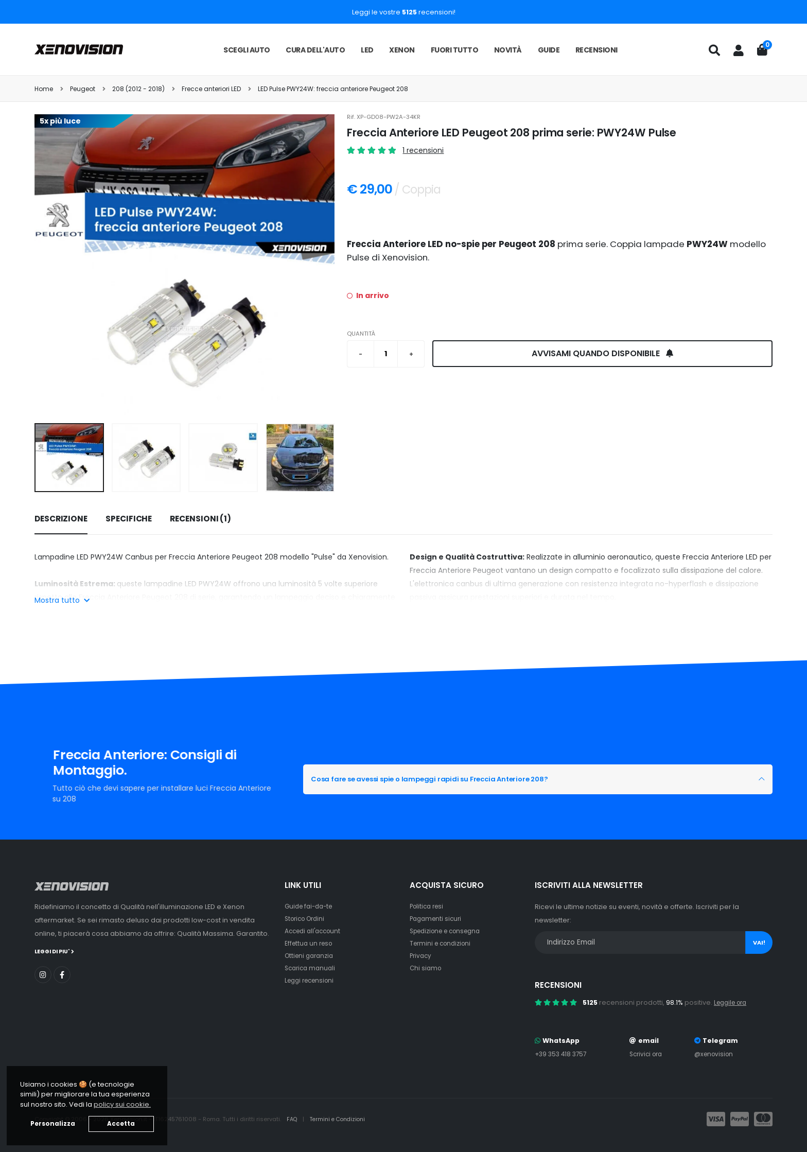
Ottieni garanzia (311, 955)
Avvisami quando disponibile (602, 353)
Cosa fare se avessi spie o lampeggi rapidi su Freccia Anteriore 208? (461, 779)
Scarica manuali (312, 968)
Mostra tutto (62, 600)
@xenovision (715, 1054)
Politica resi (428, 906)
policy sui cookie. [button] (122, 1104)
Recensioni (596, 50)
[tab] (60, 519)
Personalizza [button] (52, 1124)
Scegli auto (246, 50)
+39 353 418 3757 (562, 1054)
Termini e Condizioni (341, 1119)
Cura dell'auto (315, 50)
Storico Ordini (307, 918)
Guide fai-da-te (311, 906)
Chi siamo (426, 968)
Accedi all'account (315, 931)
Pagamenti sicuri (437, 918)
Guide (549, 50)
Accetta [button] (121, 1124)
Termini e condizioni (443, 943)
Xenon (402, 50)
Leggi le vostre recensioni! (403, 12)
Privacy (421, 955)
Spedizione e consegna (449, 931)
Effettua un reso (310, 943)
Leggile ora (732, 1002)
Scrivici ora (647, 1054)
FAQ (293, 1119)
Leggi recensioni (312, 980)
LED (367, 50)
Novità (508, 50)
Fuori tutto (455, 50)
